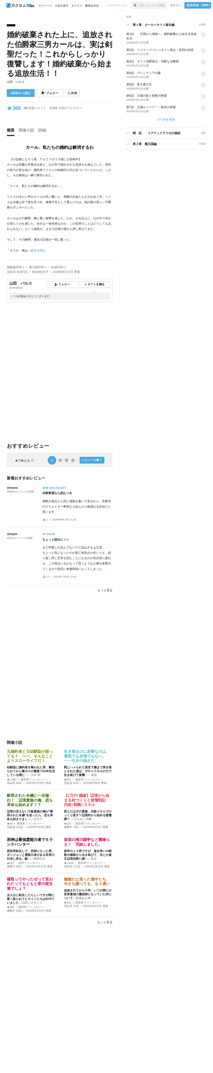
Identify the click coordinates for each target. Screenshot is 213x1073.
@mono (12, 487)
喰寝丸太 (40, 858)
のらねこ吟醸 (83, 819)
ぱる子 (38, 819)
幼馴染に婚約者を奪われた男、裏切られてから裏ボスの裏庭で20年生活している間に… (31, 771)
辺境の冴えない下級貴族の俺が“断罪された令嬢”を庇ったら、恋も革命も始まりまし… (30, 815)
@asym (12, 534)
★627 (67, 779)
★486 (10, 907)
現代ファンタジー (29, 863)
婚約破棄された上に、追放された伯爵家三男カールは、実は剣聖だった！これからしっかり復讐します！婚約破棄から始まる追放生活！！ (59, 53)
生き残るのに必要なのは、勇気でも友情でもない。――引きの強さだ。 (87, 756)
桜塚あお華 (83, 898)
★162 (67, 823)
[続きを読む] (59, 205)
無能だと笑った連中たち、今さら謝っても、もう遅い (87, 881)
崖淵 (94, 775)
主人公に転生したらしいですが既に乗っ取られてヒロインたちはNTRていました (31, 898)
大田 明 (35, 775)
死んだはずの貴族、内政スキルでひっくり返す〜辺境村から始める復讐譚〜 (88, 815)
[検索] (134, 5)
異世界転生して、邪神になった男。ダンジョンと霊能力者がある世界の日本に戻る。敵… (31, 854)
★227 (10, 863)
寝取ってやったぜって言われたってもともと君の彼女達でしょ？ (30, 884)
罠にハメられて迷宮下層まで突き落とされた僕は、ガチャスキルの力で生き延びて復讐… (88, 771)
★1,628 (68, 863)
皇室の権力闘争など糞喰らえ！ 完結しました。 (87, 842)
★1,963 (11, 779)
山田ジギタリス (32, 902)
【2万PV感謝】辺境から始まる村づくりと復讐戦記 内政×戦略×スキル (87, 800)
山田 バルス (16, 81)
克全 (94, 858)
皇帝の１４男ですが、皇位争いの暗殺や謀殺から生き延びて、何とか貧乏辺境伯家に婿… (88, 854)
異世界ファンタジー (33, 779)
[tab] (12, 131)
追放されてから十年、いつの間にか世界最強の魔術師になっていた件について (88, 894)
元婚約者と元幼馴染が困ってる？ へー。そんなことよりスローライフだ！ (30, 756)
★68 (10, 823)
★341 (67, 902)
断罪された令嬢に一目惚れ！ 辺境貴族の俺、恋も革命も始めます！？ (30, 800)
